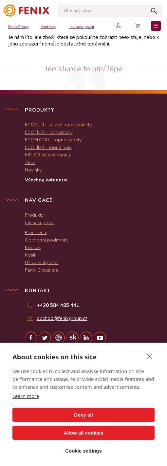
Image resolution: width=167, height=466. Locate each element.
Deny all (83, 415)
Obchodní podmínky (46, 240)
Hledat (154, 11)
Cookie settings (83, 451)
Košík (30, 255)
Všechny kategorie (46, 179)
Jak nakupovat (81, 26)
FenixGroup (18, 26)
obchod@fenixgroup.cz (62, 318)
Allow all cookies (83, 433)
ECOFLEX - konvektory (49, 132)
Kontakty (48, 26)
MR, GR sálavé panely (48, 155)
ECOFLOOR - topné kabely (53, 139)
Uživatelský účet (42, 262)
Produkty (34, 215)
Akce (30, 162)
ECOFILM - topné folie (48, 147)
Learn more (25, 396)
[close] (149, 356)
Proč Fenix (36, 232)
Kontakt (33, 247)
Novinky (33, 170)
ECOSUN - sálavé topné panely (58, 124)
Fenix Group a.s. (42, 270)
